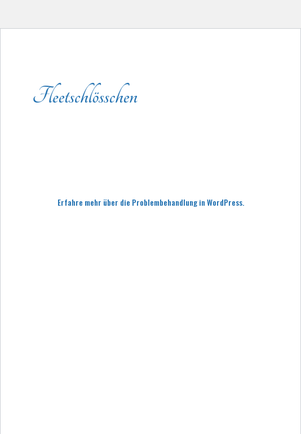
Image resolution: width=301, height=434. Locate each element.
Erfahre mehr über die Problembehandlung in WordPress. (150, 202)
